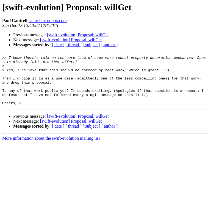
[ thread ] (73, 44)
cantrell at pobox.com (48, 20)
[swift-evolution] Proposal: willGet (78, 34)
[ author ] (109, 44)
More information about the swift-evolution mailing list (51, 148)
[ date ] (58, 44)
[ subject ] (91, 44)
